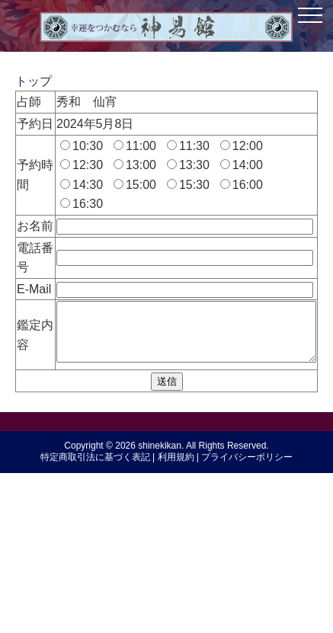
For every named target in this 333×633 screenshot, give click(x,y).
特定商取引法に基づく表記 (95, 624)
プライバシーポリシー (247, 624)
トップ (33, 81)
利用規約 (176, 624)
